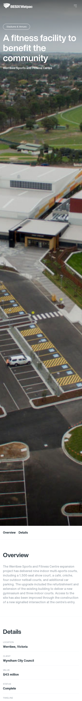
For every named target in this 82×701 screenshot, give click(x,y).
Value (6, 670)
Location (8, 642)
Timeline (8, 698)
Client (7, 656)
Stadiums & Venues (16, 26)
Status (7, 684)
